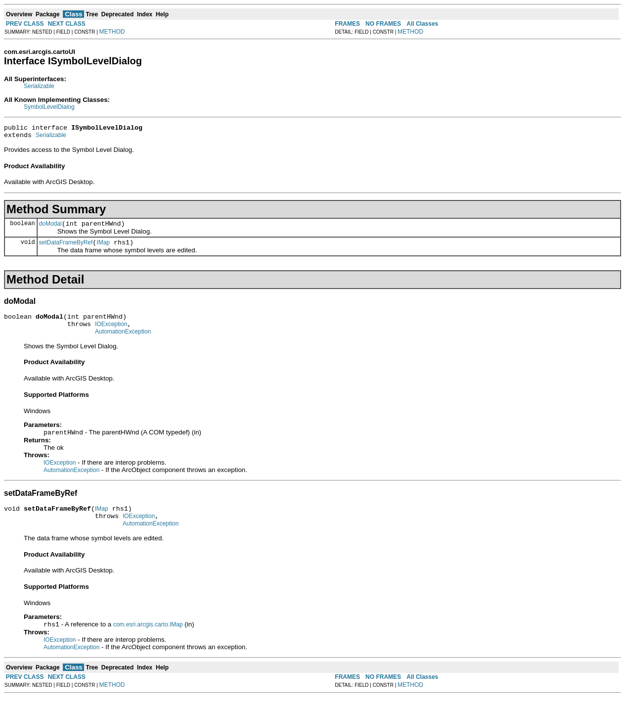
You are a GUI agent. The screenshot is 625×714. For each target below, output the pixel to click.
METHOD (112, 31)
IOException (111, 333)
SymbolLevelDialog (49, 106)
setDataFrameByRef (66, 248)
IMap (103, 248)
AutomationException (123, 341)
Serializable (39, 86)
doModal (50, 228)
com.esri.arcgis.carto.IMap (148, 641)
